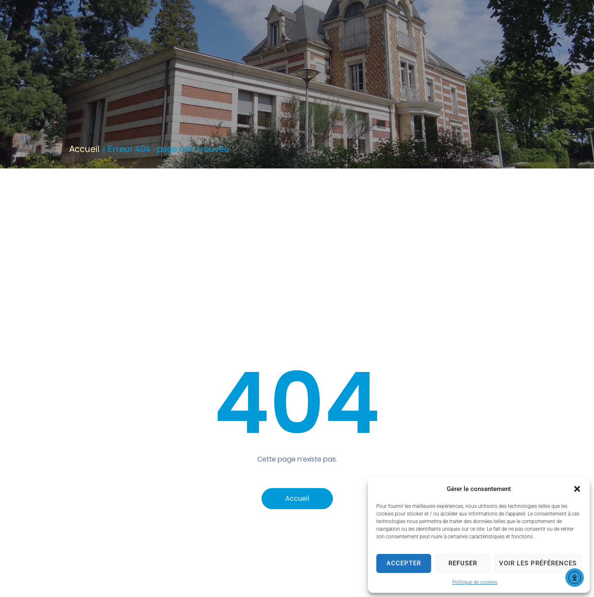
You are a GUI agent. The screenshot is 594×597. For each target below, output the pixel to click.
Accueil (84, 149)
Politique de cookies (474, 582)
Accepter (403, 563)
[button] (577, 489)
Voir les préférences (538, 563)
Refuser (462, 563)
